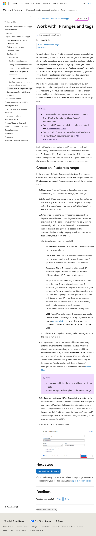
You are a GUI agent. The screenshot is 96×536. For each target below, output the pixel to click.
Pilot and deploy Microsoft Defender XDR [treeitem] (17, 42)
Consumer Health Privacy (72, 527)
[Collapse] (30, 16)
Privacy (54, 527)
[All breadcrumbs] (38, 19)
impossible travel (59, 320)
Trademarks (20, 530)
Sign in (90, 3)
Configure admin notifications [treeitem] (20, 64)
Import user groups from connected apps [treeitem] (18, 73)
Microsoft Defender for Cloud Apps (55, 18)
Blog (34, 527)
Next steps (42, 48)
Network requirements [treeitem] (15, 47)
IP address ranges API (56, 128)
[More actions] (92, 19)
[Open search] (84, 3)
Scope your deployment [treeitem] (18, 78)
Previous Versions (22, 527)
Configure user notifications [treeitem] (19, 68)
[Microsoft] (4, 3)
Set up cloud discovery (48, 471)
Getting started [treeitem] (13, 50)
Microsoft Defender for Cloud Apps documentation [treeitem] (18, 28)
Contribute (45, 527)
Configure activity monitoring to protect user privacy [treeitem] (20, 83)
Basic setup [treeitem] (13, 57)
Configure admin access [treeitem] (18, 61)
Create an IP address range (48, 44)
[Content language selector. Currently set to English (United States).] (14, 521)
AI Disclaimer (8, 527)
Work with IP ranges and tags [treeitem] (20, 88)
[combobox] (17, 22)
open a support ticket (81, 480)
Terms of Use (8, 530)
